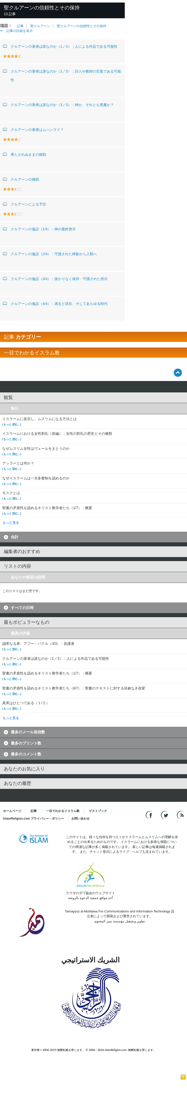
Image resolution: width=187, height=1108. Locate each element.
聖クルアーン (40, 26)
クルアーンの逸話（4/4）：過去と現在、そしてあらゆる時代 (55, 303)
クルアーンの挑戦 (21, 179)
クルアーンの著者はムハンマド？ (33, 129)
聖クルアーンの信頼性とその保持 (81, 26)
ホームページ (12, 811)
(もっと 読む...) (11, 424)
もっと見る (11, 523)
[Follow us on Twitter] (165, 815)
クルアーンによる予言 (24, 204)
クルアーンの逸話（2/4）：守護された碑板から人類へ (50, 254)
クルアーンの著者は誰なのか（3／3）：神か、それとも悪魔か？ (58, 104)
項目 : (5, 26)
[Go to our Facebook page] (150, 815)
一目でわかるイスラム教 (62, 811)
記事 (20, 26)
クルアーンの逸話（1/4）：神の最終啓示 (39, 229)
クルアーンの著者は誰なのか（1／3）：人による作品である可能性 (60, 46)
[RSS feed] (180, 815)
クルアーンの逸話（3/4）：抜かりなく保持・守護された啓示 (55, 278)
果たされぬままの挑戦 (24, 154)
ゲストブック (98, 811)
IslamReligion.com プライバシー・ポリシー (33, 818)
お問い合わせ (80, 818)
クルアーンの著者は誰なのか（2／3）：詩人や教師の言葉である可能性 (62, 74)
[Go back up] (178, 372)
